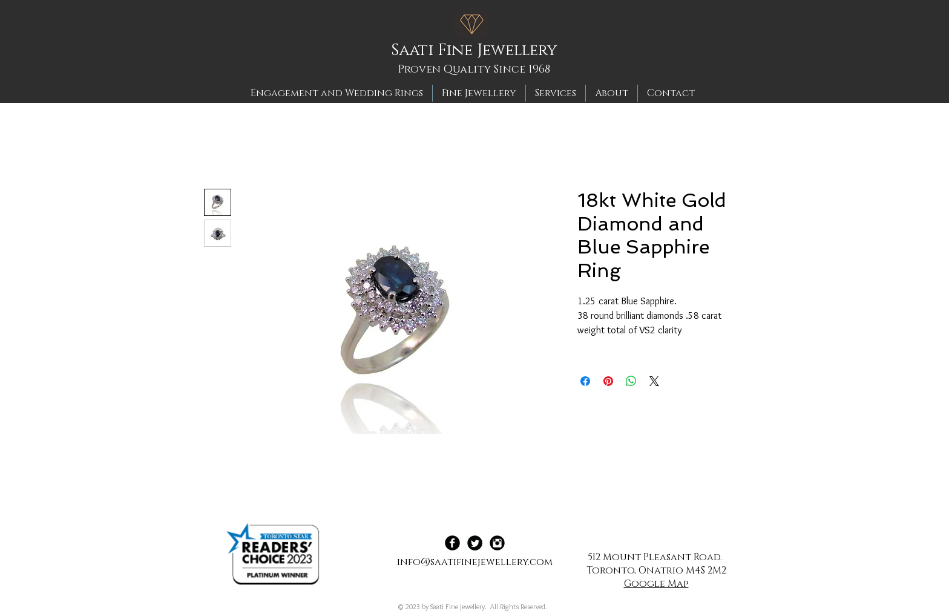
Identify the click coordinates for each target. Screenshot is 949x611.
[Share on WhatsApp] (631, 381)
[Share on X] (654, 381)
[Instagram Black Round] (497, 543)
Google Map (656, 583)
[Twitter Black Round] (474, 543)
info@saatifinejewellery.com (475, 562)
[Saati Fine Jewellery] (478, 51)
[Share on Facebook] (585, 381)
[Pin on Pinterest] (608, 381)
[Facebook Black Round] (452, 543)
